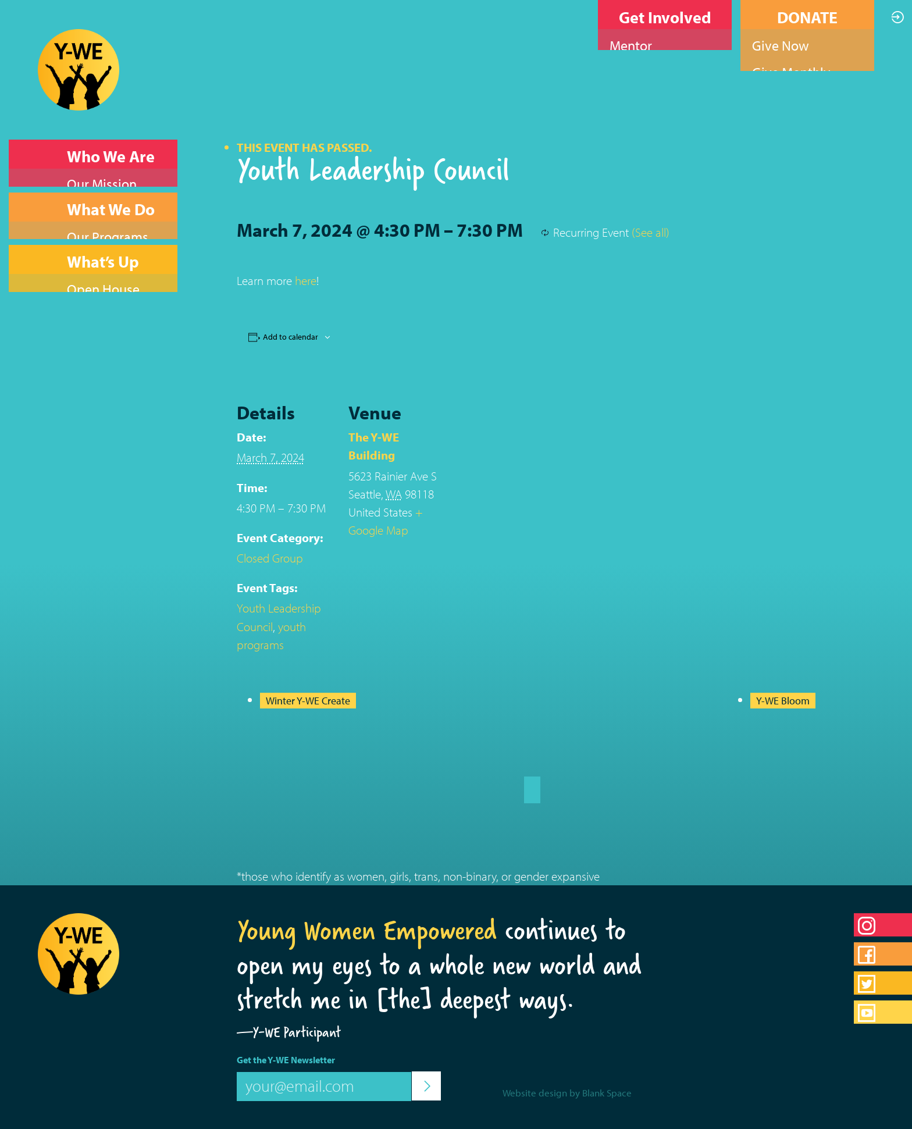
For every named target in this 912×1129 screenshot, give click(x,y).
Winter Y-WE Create (308, 700)
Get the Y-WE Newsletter (286, 1060)
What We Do (111, 191)
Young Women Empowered (367, 930)
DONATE (807, 17)
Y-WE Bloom (783, 700)
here (305, 280)
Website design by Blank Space (567, 1093)
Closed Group (270, 557)
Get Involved (665, 17)
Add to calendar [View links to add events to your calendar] (290, 337)
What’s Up (103, 226)
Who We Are (111, 156)
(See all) (650, 232)
